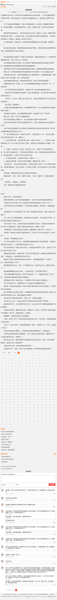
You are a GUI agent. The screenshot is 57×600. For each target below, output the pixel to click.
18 (19, 355)
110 (10, 372)
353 (30, 418)
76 (53, 363)
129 (30, 374)
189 (45, 385)
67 (22, 363)
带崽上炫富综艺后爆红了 (8, 459)
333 (6, 416)
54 (32, 361)
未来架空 (39, 12)
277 (6, 405)
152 (10, 380)
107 (54, 369)
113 (22, 372)
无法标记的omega (6, 444)
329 (45, 413)
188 (41, 385)
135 (53, 374)
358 (49, 418)
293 (14, 407)
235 (6, 396)
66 (19, 363)
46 (5, 361)
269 (30, 402)
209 (14, 391)
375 (6, 424)
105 (46, 369)
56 (39, 361)
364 (18, 421)
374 (2, 424)
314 (41, 410)
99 (22, 369)
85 (29, 366)
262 (2, 402)
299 (38, 407)
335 (14, 416)
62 (5, 363)
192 (2, 388)
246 (49, 396)
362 (10, 421)
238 (18, 396)
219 (53, 391)
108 (2, 372)
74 (46, 363)
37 (29, 358)
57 (43, 361)
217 (45, 391)
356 (41, 418)
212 (26, 391)
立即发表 (52, 484)
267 (22, 402)
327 (38, 413)
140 (18, 377)
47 (8, 361)
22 (32, 355)
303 (53, 407)
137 (6, 377)
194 (10, 388)
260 (49, 399)
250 (10, 399)
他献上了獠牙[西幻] (6, 434)
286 (41, 405)
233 (53, 394)
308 (18, 410)
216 (41, 391)
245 (45, 396)
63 (8, 363)
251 (14, 399)
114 (25, 372)
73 (43, 363)
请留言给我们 (45, 594)
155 (22, 380)
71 (36, 363)
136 (2, 377)
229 (38, 394)
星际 (31, 12)
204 (49, 388)
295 (22, 407)
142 (26, 377)
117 (37, 372)
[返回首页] (28, 471)
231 (45, 394)
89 (43, 366)
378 (18, 424)
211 (22, 391)
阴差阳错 (44, 12)
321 (14, 413)
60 (53, 361)
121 (53, 372)
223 (14, 394)
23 (36, 355)
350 (18, 418)
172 (34, 383)
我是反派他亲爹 (5, 447)
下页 (50, 590)
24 (39, 355)
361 (6, 421)
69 (29, 363)
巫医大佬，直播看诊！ (7, 442)
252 (18, 399)
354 (34, 418)
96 (12, 369)
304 (2, 410)
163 (53, 380)
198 (26, 388)
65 (15, 363)
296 (26, 407)
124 (10, 374)
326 (34, 413)
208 (10, 391)
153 (14, 380)
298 (34, 407)
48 (12, 361)
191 (53, 385)
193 (6, 388)
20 (25, 355)
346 (2, 418)
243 (38, 396)
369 (38, 421)
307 (14, 410)
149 (53, 377)
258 (41, 399)
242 (34, 396)
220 (2, 394)
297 (30, 407)
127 (22, 374)
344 (49, 416)
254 (26, 399)
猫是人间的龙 (5, 439)
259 (45, 399)
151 (6, 380)
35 (22, 358)
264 (10, 402)
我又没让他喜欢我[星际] (7, 431)
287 (45, 405)
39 (36, 358)
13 (2, 355)
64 (12, 363)
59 (49, 361)
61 (2, 363)
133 (45, 374)
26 (46, 355)
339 (30, 416)
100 (26, 369)
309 (22, 410)
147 (45, 377)
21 (29, 355)
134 (49, 374)
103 (38, 369)
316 (49, 410)
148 (49, 377)
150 (2, 380)
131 (38, 374)
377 (14, 424)
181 (14, 385)
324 (26, 413)
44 (53, 358)
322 (18, 413)
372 (49, 421)
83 (22, 366)
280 (18, 405)
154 (18, 380)
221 (6, 394)
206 (2, 391)
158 (34, 380)
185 (30, 385)
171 (30, 383)
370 (41, 421)
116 (33, 372)
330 (49, 413)
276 (2, 405)
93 (2, 369)
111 (14, 372)
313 (37, 410)
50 (19, 361)
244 (41, 396)
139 (14, 377)
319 (6, 413)
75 (49, 363)
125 (14, 374)
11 (48, 352)
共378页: (3, 352)
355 (38, 418)
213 (30, 391)
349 (14, 418)
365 (22, 421)
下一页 (14, 352)
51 (22, 361)
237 (14, 396)
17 (15, 355)
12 (51, 352)
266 (18, 402)
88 (39, 366)
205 (53, 388)
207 (6, 391)
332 (2, 416)
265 (14, 402)
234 (2, 396)
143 (30, 377)
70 (32, 363)
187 (38, 385)
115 (29, 372)
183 (22, 385)
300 (41, 407)
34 (19, 358)
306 (10, 410)
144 (34, 377)
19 (22, 355)
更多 (55, 454)
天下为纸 (13, 12)
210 (18, 391)
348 (10, 418)
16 (12, 355)
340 (34, 416)
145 (38, 377)
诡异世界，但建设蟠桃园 (8, 449)
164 (2, 383)
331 (53, 413)
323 (22, 413)
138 (10, 377)
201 (38, 388)
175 (45, 383)
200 (34, 388)
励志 (47, 12)
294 (18, 407)
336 (18, 416)
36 (25, 358)
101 (30, 369)
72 (39, 363)
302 (49, 407)
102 (34, 369)
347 (6, 418)
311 (30, 410)
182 (18, 385)
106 (50, 369)
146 (41, 377)
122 (2, 374)
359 (53, 418)
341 (38, 416)
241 (30, 396)
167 (14, 383)
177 (53, 383)
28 (53, 355)
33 (15, 358)
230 (41, 394)
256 (34, 399)
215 (37, 391)
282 (26, 405)
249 (6, 399)
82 (19, 366)
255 (30, 399)
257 (38, 399)
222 (10, 394)
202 (41, 388)
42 (46, 358)
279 (14, 405)
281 (22, 405)
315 (45, 410)
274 (49, 402)
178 (2, 385)
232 (49, 394)
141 (22, 377)
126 (18, 374)
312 (34, 410)
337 (22, 416)
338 (26, 416)
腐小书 (49, 6)
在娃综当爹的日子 (6, 456)
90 (46, 366)
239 (22, 396)
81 (15, 366)
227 (30, 394)
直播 (34, 12)
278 (10, 405)
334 (10, 416)
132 (41, 374)
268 (26, 402)
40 (39, 358)
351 (22, 418)
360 (2, 421)
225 (22, 394)
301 (45, 407)
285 (38, 405)
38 (32, 358)
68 (25, 363)
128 (26, 374)
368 (34, 421)
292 (10, 407)
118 (41, 372)
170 (26, 383)
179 (6, 385)
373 (53, 421)
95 (8, 369)
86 (32, 366)
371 (45, 421)
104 (42, 369)
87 (36, 366)
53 (29, 361)
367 (30, 421)
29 (2, 358)
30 (5, 358)
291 (6, 407)
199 (30, 388)
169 (22, 383)
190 (49, 385)
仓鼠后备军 (4, 461)
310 (26, 410)
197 (22, 388)
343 (45, 416)
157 (30, 380)
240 (26, 396)
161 (45, 380)
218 (49, 391)
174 (41, 383)
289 (53, 405)
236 (10, 396)
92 (53, 366)
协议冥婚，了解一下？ (7, 436)
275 (53, 402)
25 (43, 355)
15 (8, 355)
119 (45, 372)
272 (41, 402)
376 (10, 424)
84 (25, 366)
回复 (54, 493)
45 (2, 361)
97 (15, 369)
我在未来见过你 (8, 468)
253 (22, 399)
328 (41, 413)
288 (49, 405)
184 (26, 385)
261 (53, 399)
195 (14, 388)
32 (12, 358)
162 (49, 380)
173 (38, 383)
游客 (7, 493)
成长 (36, 12)
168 (18, 383)
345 (53, 416)
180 (10, 385)
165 (6, 383)
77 (2, 366)
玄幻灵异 (54, 6)
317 (53, 410)
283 (30, 405)
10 (44, 352)
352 (26, 418)
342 (41, 416)
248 (2, 399)
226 (26, 394)
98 (19, 369)
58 (46, 361)
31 (8, 358)
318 (2, 413)
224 (18, 394)
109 (6, 372)
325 (30, 413)
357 (45, 418)
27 (49, 355)
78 (5, 366)
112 (18, 372)
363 (14, 421)
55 (36, 361)
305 (6, 410)
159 (38, 380)
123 (6, 374)
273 (45, 402)
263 (6, 402)
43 (49, 358)
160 (41, 380)
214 (34, 391)
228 (34, 394)
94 (5, 369)
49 (15, 361)
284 (34, 405)
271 (38, 402)
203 (45, 388)
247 (53, 396)
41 (43, 358)
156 (26, 380)
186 (34, 385)
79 (8, 366)
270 (34, 402)
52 (25, 361)
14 (5, 355)
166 (10, 383)
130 (34, 374)
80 (12, 366)
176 (49, 383)
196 (18, 388)
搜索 (55, 2)
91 (49, 366)
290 (2, 407)
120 (49, 372)
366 (26, 421)
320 (10, 413)
